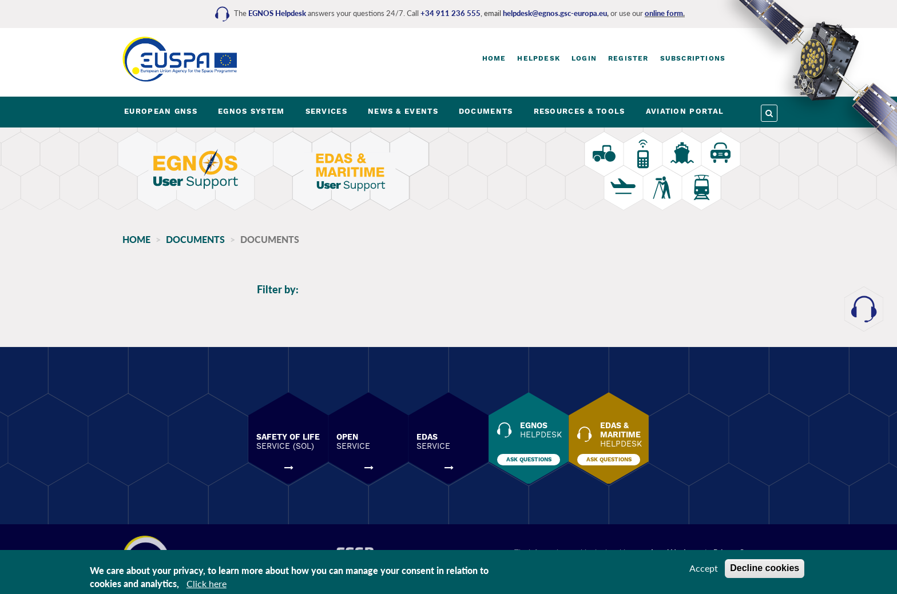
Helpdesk (538, 58)
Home (494, 58)
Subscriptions (693, 58)
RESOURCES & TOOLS (579, 111)
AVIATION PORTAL (685, 111)
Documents (195, 239)
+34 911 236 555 (450, 13)
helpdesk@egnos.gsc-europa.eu (555, 13)
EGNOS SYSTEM (251, 111)
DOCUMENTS (486, 111)
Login (584, 58)
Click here (206, 583)
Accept (703, 568)
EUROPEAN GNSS (160, 111)
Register (628, 58)
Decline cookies (764, 568)
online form (664, 13)
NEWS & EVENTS (403, 111)
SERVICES (326, 111)
